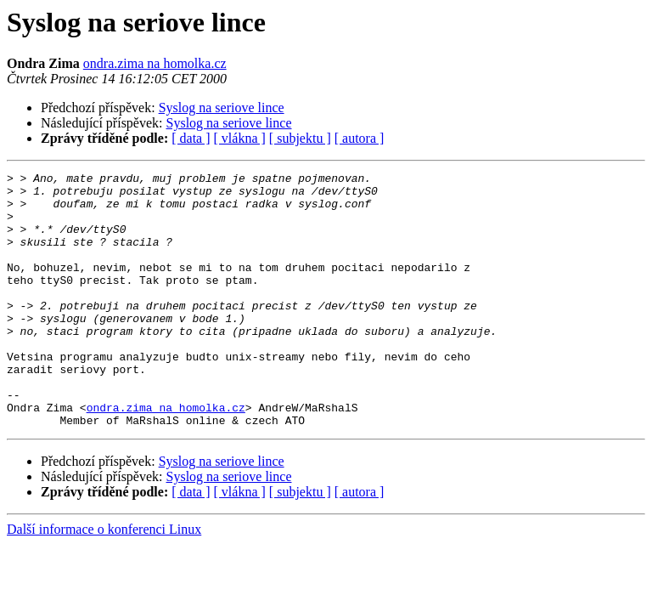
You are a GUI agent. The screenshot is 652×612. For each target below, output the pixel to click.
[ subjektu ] (300, 138)
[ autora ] (359, 138)
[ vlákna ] (240, 138)
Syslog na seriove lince (221, 107)
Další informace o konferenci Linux (104, 580)
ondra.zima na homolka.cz (155, 63)
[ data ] (190, 138)
